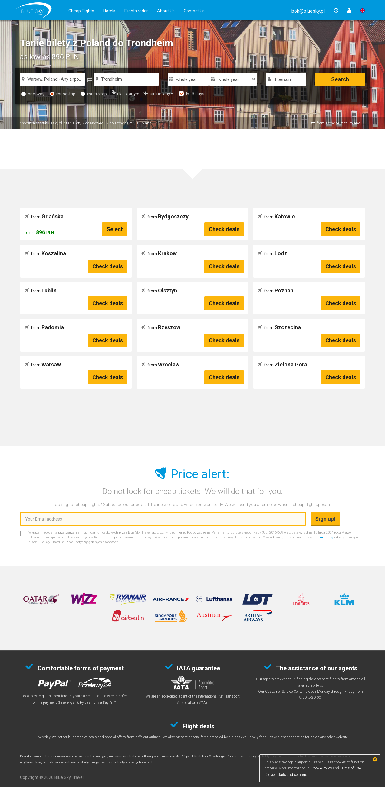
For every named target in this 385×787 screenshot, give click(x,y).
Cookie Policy (321, 768)
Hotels (109, 10)
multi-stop (94, 94)
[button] (308, 11)
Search (340, 79)
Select (115, 229)
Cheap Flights (81, 10)
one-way (32, 94)
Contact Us (194, 10)
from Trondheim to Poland (338, 123)
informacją (324, 537)
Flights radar (136, 10)
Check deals (224, 229)
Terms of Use (350, 768)
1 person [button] (282, 79)
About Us (166, 10)
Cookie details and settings (285, 774)
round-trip (62, 94)
